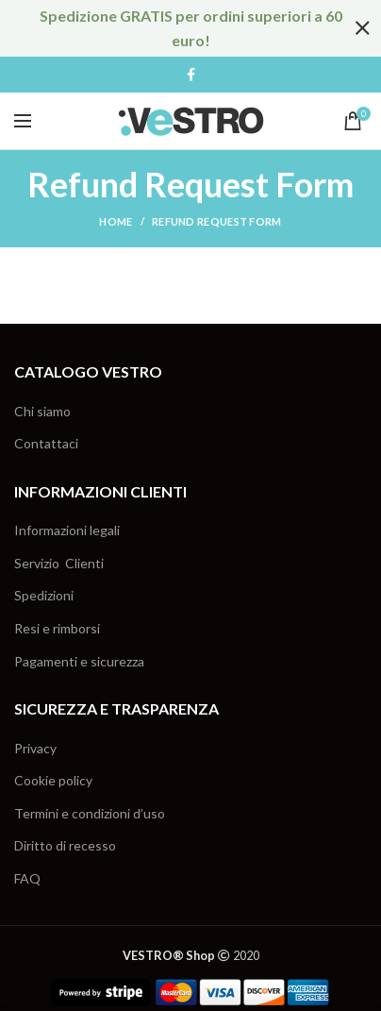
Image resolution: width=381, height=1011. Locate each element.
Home (115, 221)
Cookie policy (53, 780)
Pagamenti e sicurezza (79, 661)
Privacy (35, 748)
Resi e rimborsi (57, 628)
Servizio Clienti (59, 563)
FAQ (27, 878)
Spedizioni (44, 595)
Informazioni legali (67, 530)
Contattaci (46, 443)
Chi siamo (42, 411)
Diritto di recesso (65, 845)
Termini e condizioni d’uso (89, 813)
